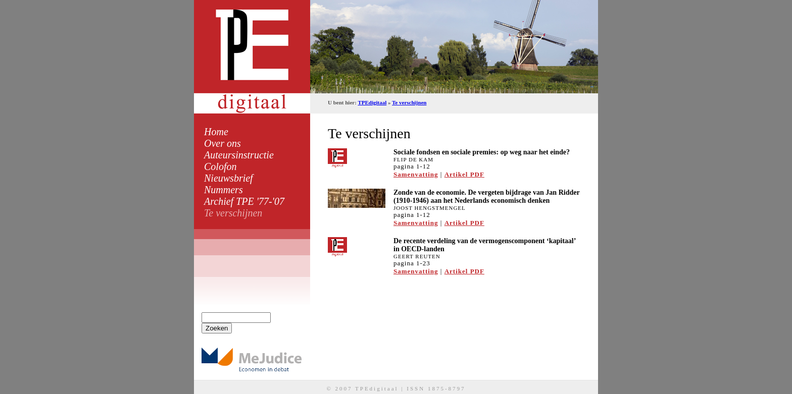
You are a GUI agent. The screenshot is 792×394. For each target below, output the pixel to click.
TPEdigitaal (372, 102)
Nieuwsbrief (228, 178)
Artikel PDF (464, 174)
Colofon (220, 166)
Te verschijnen (233, 212)
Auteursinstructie (239, 154)
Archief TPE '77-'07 (244, 201)
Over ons (222, 143)
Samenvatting (415, 174)
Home (216, 131)
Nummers (223, 189)
